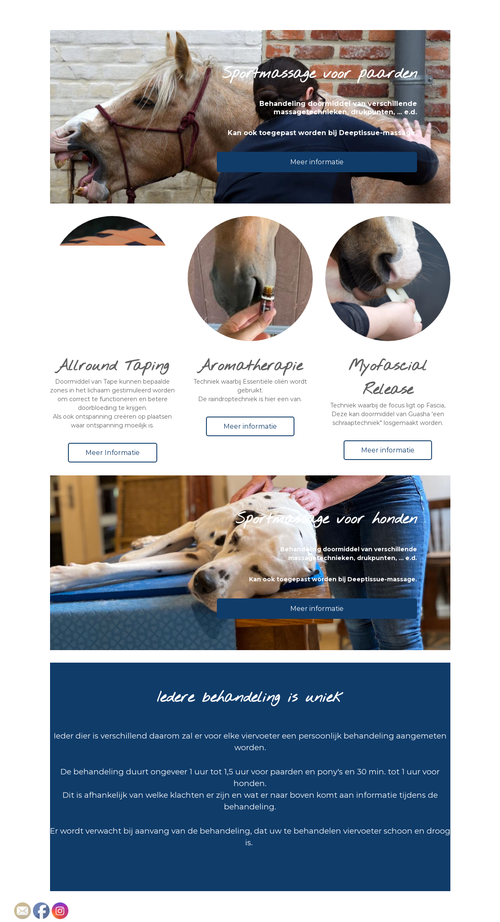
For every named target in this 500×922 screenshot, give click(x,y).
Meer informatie (317, 162)
